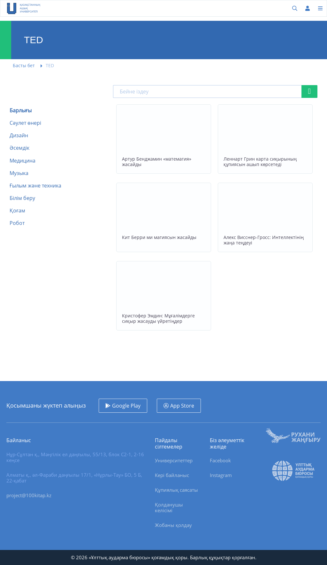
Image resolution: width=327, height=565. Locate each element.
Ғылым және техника (35, 186)
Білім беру (22, 198)
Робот (17, 223)
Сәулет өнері (25, 123)
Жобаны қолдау (173, 525)
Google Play (126, 405)
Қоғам (17, 211)
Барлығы (21, 110)
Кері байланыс (172, 475)
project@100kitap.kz (28, 495)
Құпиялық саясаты (176, 490)
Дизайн (19, 135)
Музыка (19, 173)
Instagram (221, 475)
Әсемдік (19, 148)
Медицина (22, 161)
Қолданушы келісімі (169, 507)
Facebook (220, 460)
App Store (182, 405)
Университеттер (174, 460)
